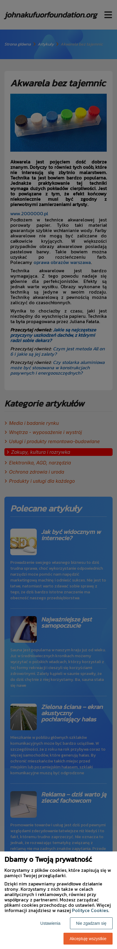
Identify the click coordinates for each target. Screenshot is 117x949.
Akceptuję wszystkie (88, 938)
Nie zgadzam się (91, 923)
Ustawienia (50, 923)
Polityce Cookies (90, 910)
